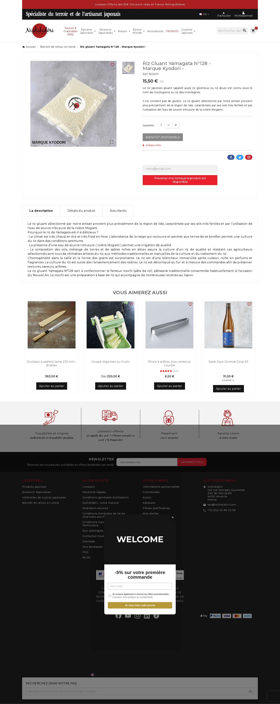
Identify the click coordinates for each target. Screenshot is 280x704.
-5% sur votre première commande (140, 362)
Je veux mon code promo (140, 392)
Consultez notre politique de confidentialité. (132, 385)
